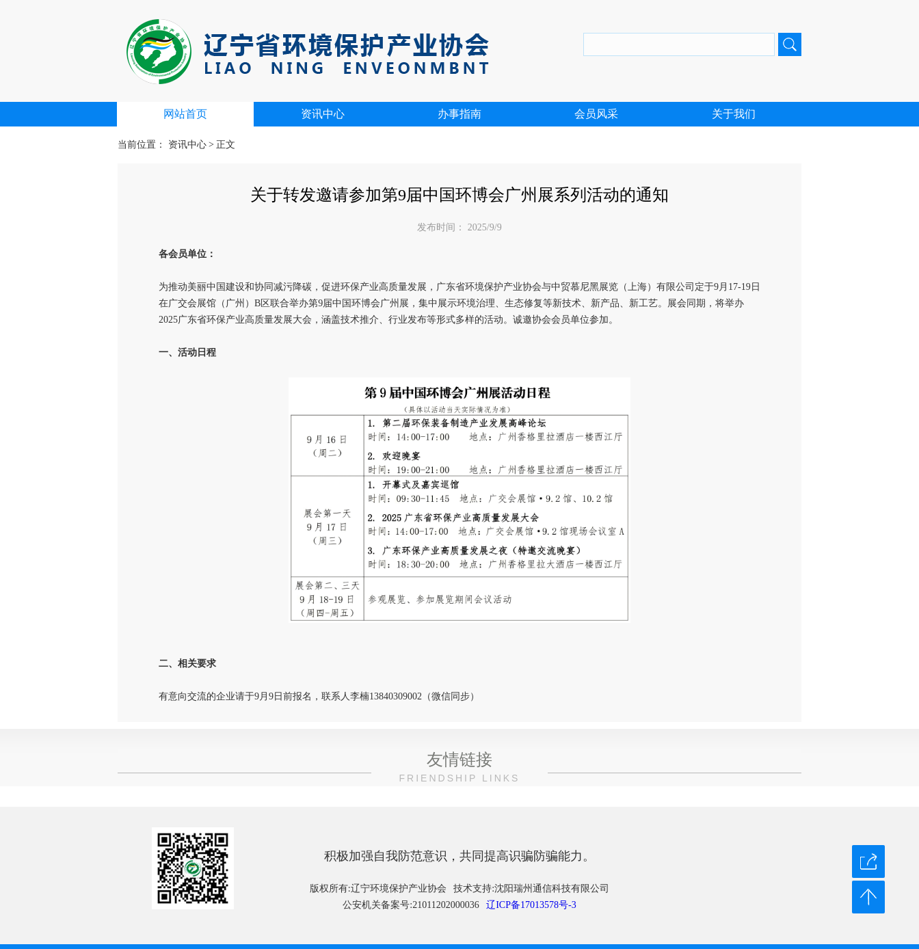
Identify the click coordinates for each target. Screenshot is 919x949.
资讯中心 (323, 114)
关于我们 (734, 114)
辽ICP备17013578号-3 (531, 905)
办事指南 (459, 114)
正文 (225, 144)
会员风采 (596, 114)
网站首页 (185, 114)
